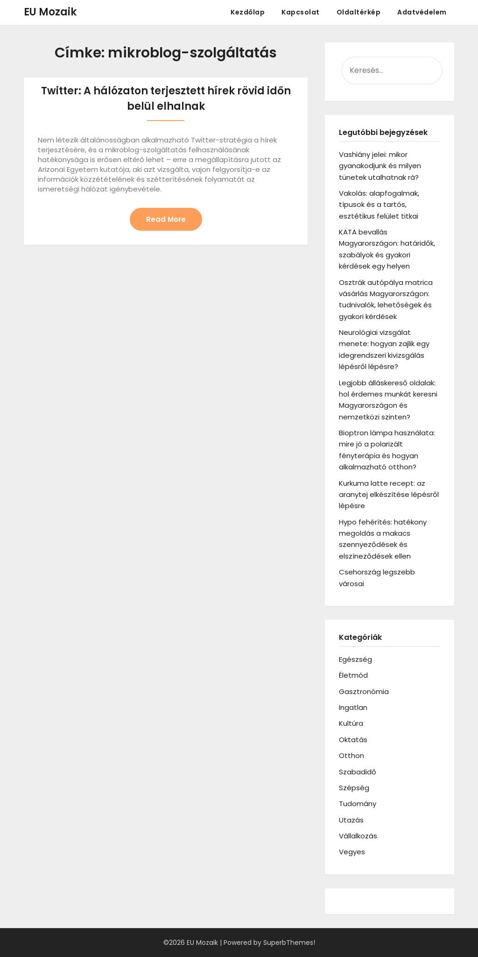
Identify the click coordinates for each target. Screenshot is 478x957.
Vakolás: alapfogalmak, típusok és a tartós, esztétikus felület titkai (379, 204)
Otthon (351, 755)
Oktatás (353, 739)
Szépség (354, 788)
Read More (166, 219)
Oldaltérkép (359, 12)
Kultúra (351, 723)
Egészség (355, 659)
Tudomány (357, 803)
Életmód (353, 675)
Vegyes (352, 852)
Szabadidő (357, 772)
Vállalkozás (358, 836)
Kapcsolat (300, 12)
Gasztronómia (364, 691)
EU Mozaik (50, 12)
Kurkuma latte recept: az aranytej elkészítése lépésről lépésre (389, 494)
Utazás (351, 820)
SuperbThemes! (289, 942)
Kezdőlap (248, 12)
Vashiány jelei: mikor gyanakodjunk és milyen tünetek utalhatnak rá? (380, 165)
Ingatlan (353, 707)
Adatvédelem (422, 12)
